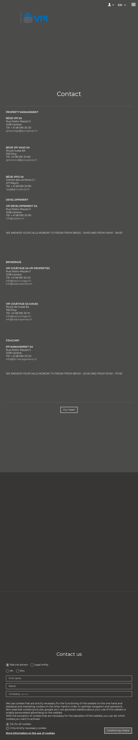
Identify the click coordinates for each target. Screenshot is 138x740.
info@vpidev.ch (15, 218)
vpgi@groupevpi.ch (18, 189)
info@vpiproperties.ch (19, 283)
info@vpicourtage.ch (18, 280)
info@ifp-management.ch (21, 359)
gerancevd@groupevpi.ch (21, 160)
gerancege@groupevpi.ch (21, 130)
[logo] (33, 17)
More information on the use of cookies (30, 733)
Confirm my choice (118, 730)
